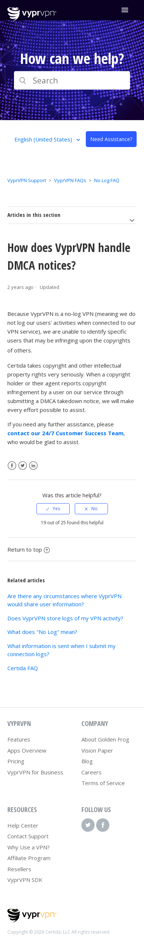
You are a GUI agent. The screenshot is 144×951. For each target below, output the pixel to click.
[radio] (53, 508)
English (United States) (44, 139)
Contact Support (28, 836)
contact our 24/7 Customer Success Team (65, 433)
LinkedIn (33, 465)
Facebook (12, 465)
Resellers (19, 869)
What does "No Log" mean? (42, 631)
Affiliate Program (28, 858)
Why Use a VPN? (28, 847)
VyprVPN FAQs (70, 180)
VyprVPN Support (26, 180)
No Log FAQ (106, 180)
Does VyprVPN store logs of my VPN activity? (65, 618)
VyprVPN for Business (35, 772)
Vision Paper (97, 750)
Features (18, 739)
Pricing (15, 761)
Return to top (28, 549)
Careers (91, 772)
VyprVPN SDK (24, 879)
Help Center (22, 825)
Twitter (22, 465)
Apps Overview (26, 750)
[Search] (72, 80)
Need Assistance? (111, 139)
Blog (87, 761)
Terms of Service (103, 783)
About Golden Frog (105, 739)
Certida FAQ (22, 668)
